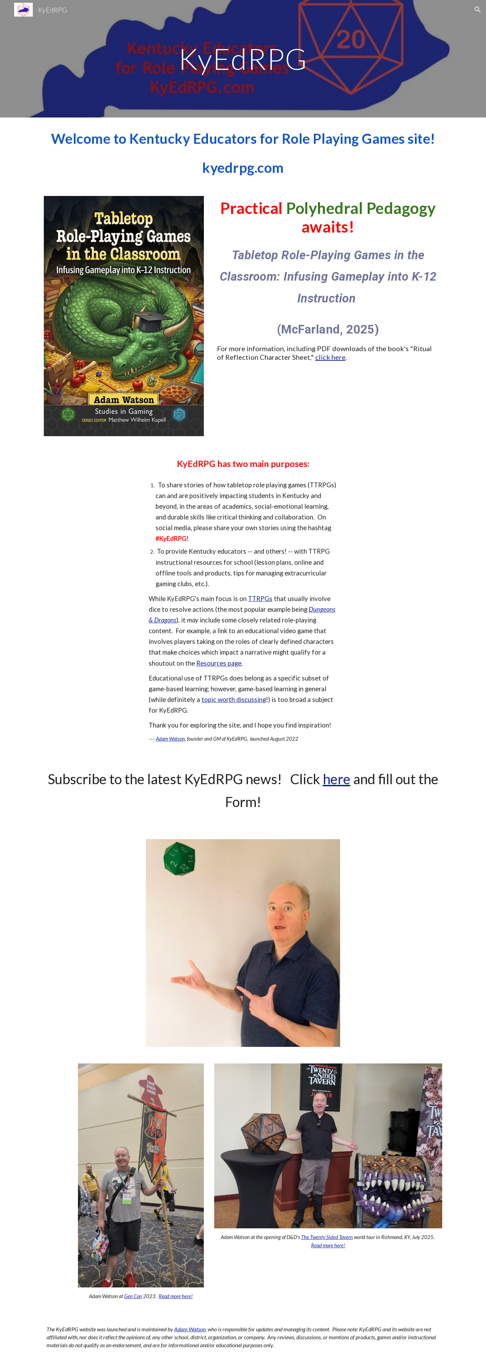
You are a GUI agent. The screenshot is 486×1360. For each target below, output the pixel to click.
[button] (477, 9)
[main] (243, 58)
